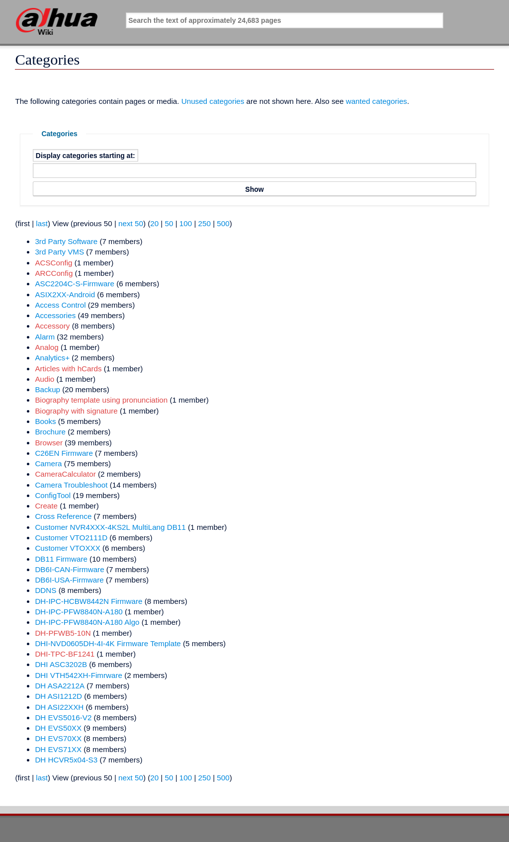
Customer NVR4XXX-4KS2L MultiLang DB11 (110, 527)
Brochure (50, 431)
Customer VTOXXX (67, 548)
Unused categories (213, 101)
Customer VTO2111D (71, 537)
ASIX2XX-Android (65, 294)
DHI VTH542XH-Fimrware (78, 675)
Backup (47, 389)
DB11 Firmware (61, 559)
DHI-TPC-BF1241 (64, 654)
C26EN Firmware (63, 453)
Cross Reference (63, 516)
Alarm (45, 337)
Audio (44, 379)
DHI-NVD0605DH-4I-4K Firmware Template (107, 643)
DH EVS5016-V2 (63, 717)
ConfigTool (53, 495)
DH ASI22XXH (59, 707)
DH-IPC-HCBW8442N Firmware (88, 601)
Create (46, 506)
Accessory (52, 326)
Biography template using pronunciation (101, 400)
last (42, 223)
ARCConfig (54, 273)
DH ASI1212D (58, 696)
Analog (46, 347)
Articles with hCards (68, 368)
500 (223, 223)
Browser (49, 442)
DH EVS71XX (58, 749)
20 (154, 223)
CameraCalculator (65, 474)
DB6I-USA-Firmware (69, 580)
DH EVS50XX (58, 728)
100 (185, 223)
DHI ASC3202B (61, 664)
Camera (48, 463)
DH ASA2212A (60, 685)
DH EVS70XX (58, 738)
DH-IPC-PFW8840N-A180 (78, 611)
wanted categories (376, 101)
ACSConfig (53, 262)
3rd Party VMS (59, 252)
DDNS (45, 590)
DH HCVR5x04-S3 (66, 760)
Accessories (55, 315)
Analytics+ (52, 357)
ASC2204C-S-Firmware (74, 283)
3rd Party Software (66, 241)
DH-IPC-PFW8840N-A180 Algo (87, 622)
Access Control (60, 305)
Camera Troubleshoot (71, 485)
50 (169, 223)
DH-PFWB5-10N (62, 633)
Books (45, 421)
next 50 (130, 223)
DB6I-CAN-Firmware (69, 569)
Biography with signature (76, 411)
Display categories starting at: (85, 155)
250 (204, 223)
